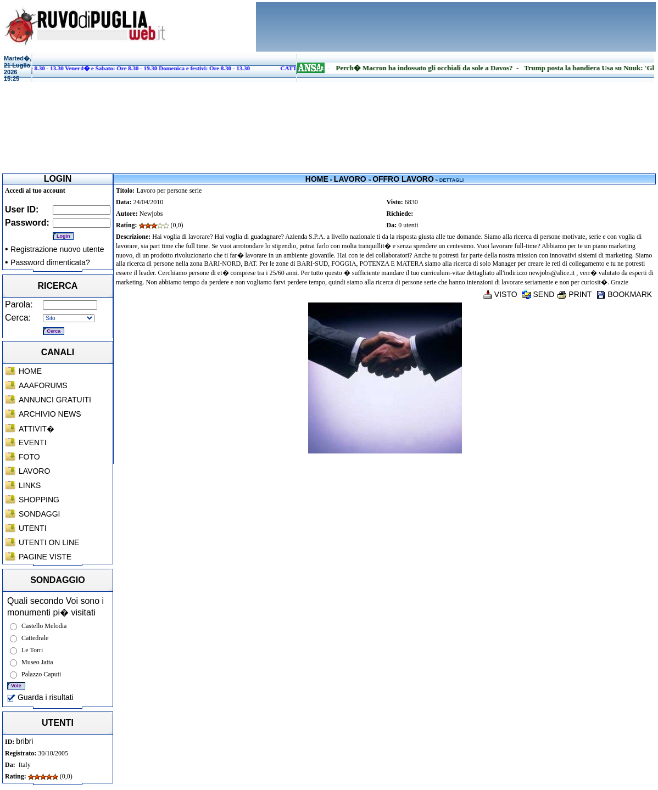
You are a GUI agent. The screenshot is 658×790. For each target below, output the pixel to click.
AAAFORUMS (43, 385)
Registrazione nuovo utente (57, 249)
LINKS (30, 485)
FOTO (29, 456)
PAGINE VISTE (45, 556)
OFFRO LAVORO (403, 179)
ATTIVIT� (36, 428)
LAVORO (34, 471)
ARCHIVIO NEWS (50, 414)
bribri (24, 741)
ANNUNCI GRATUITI (55, 399)
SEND (538, 294)
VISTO (500, 294)
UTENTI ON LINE (49, 542)
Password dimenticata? (50, 262)
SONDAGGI (39, 513)
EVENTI (33, 442)
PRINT (574, 294)
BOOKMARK (624, 294)
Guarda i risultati (40, 697)
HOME (30, 371)
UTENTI (33, 528)
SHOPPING (39, 499)
